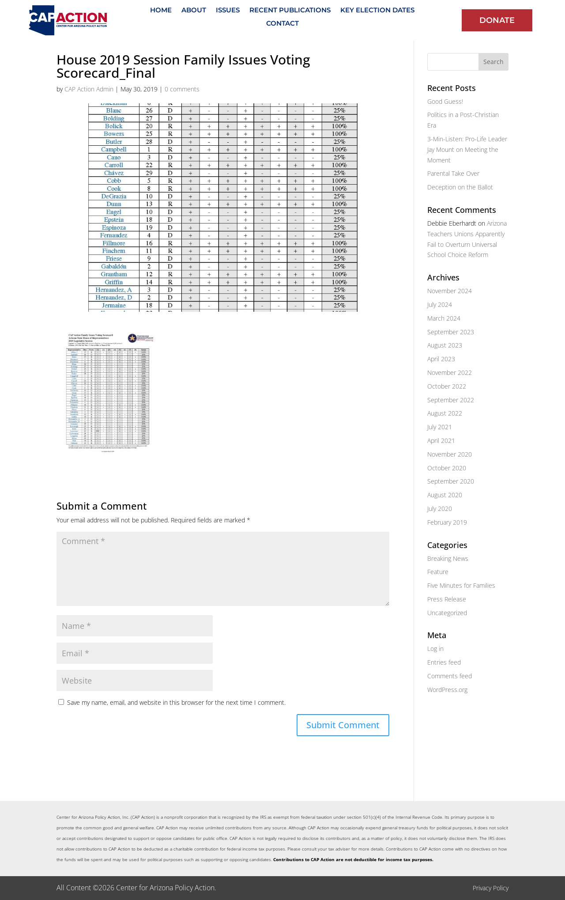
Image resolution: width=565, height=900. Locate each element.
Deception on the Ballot (460, 187)
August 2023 (444, 345)
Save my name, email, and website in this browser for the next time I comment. (176, 702)
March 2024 (443, 318)
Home (161, 10)
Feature (437, 571)
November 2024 (449, 291)
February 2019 (447, 522)
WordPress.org (447, 689)
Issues (228, 10)
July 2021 (439, 427)
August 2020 (444, 495)
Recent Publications (290, 10)
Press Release (446, 599)
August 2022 (444, 413)
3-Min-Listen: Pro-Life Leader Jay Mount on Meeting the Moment (467, 149)
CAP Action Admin (88, 89)
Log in (435, 648)
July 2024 (439, 304)
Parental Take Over (453, 173)
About (193, 10)
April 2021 (441, 440)
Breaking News (447, 558)
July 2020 (439, 508)
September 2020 (450, 481)
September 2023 (450, 332)
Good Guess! (445, 101)
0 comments (182, 89)
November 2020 (449, 454)
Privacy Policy (490, 888)
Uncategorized (447, 613)
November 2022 (449, 372)
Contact (282, 23)
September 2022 (450, 400)
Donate (497, 20)
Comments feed (449, 676)
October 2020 (446, 468)
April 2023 (441, 359)
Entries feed (444, 662)
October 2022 (446, 386)
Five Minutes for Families (461, 585)
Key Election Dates (377, 10)
